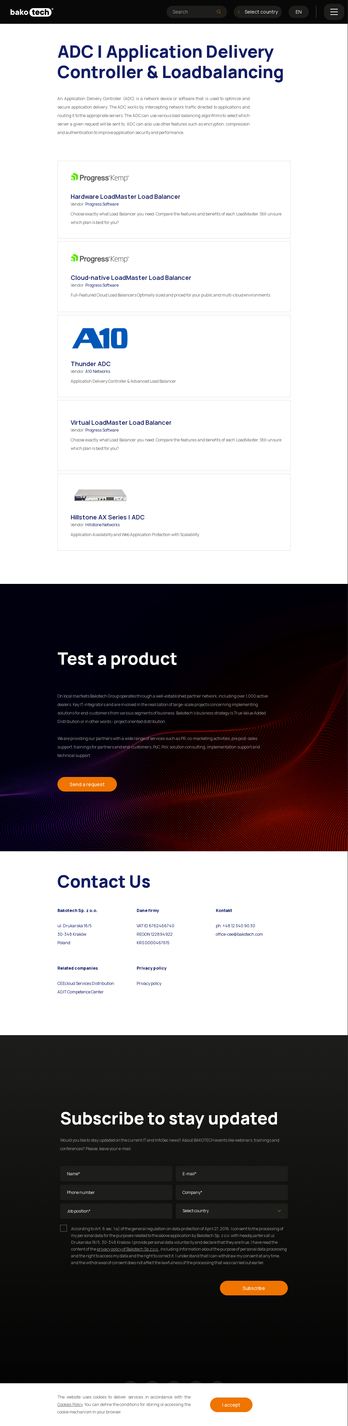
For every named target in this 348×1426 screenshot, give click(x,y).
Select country (258, 11)
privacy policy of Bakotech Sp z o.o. (128, 1249)
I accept (231, 1405)
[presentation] (111, 1287)
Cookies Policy (70, 1404)
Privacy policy (149, 983)
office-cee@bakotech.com (239, 934)
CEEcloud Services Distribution (85, 983)
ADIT (62, 992)
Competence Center (85, 992)
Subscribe (254, 1288)
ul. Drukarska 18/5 (74, 926)
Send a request (87, 784)
